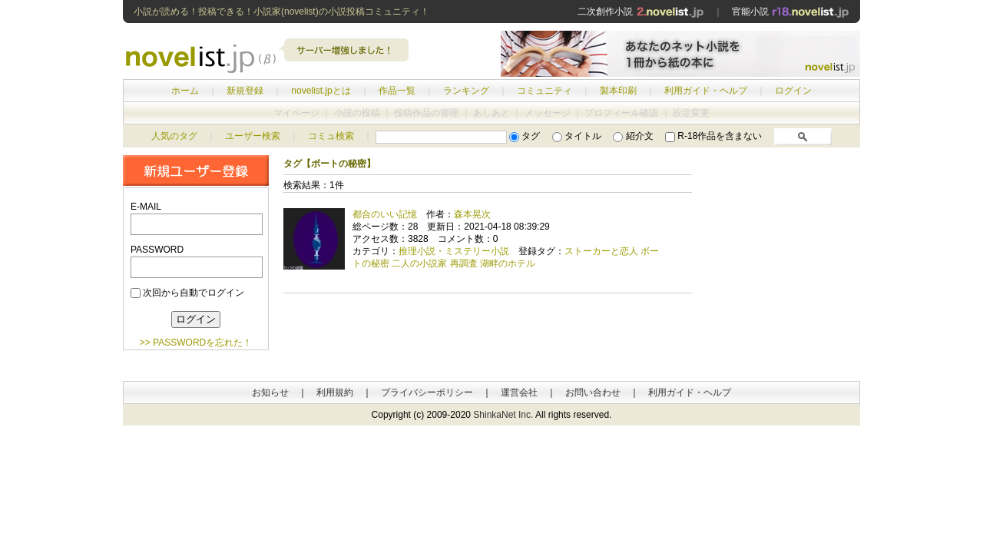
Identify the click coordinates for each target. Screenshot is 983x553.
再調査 (464, 263)
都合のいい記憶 (384, 214)
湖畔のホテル (507, 263)
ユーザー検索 (252, 136)
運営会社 (519, 392)
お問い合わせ (593, 392)
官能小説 (790, 11)
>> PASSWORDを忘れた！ (196, 342)
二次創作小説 (640, 11)
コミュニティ (544, 90)
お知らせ (270, 392)
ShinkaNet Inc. (503, 414)
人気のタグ (174, 136)
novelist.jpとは (320, 90)
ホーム (185, 90)
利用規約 (334, 392)
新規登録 (245, 90)
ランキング (466, 90)
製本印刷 (618, 90)
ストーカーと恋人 (601, 251)
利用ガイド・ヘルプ (705, 90)
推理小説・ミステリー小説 (454, 251)
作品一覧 (397, 90)
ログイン (793, 90)
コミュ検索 (331, 136)
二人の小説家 (419, 263)
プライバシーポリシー (427, 392)
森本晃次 (472, 214)
